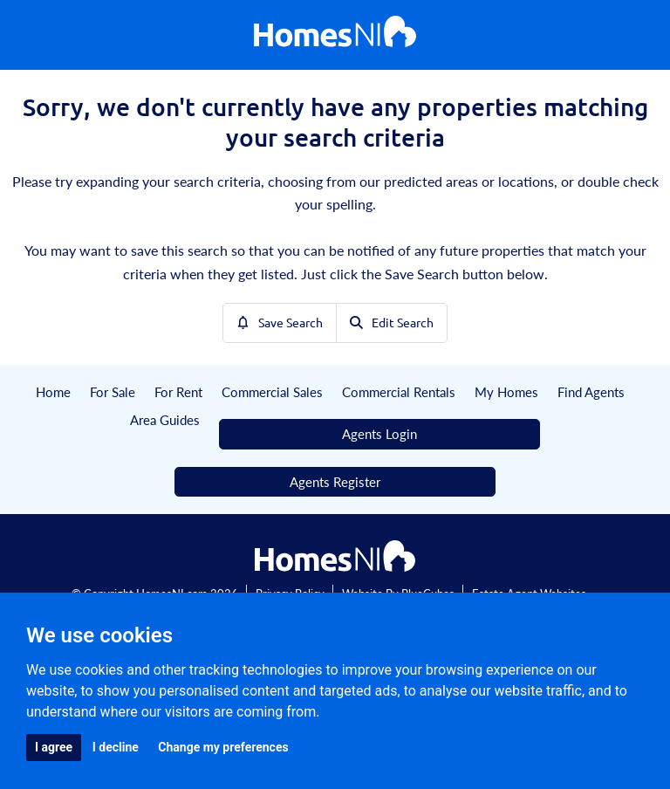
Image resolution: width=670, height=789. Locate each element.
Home (53, 391)
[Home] (335, 35)
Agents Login (379, 433)
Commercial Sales (272, 391)
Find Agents (591, 391)
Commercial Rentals (398, 391)
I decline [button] (115, 747)
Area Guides (165, 419)
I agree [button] (53, 747)
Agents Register (335, 481)
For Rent (178, 391)
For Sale (112, 391)
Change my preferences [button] (223, 747)
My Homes (506, 391)
